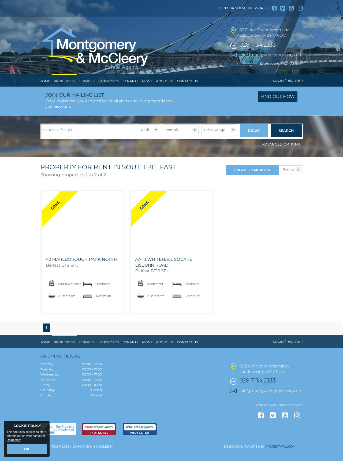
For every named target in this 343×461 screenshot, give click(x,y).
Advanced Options (281, 153)
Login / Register (288, 92)
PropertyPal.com (280, 456)
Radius (147, 141)
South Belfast (57, 141)
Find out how (277, 107)
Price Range (214, 141)
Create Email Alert (252, 180)
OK (27, 449)
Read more (14, 441)
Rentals (171, 141)
